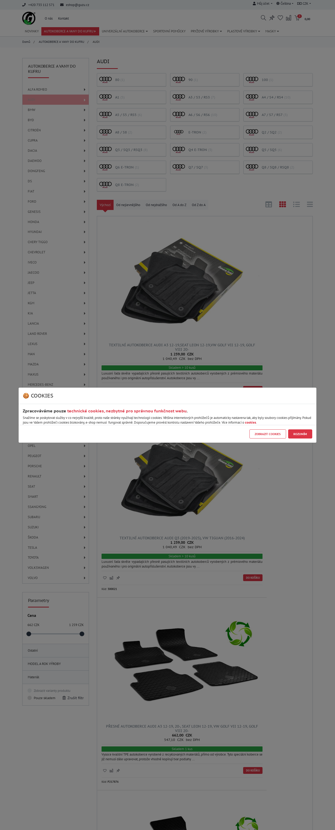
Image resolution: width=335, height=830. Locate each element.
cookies (250, 422)
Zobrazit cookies (268, 434)
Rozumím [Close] (300, 434)
